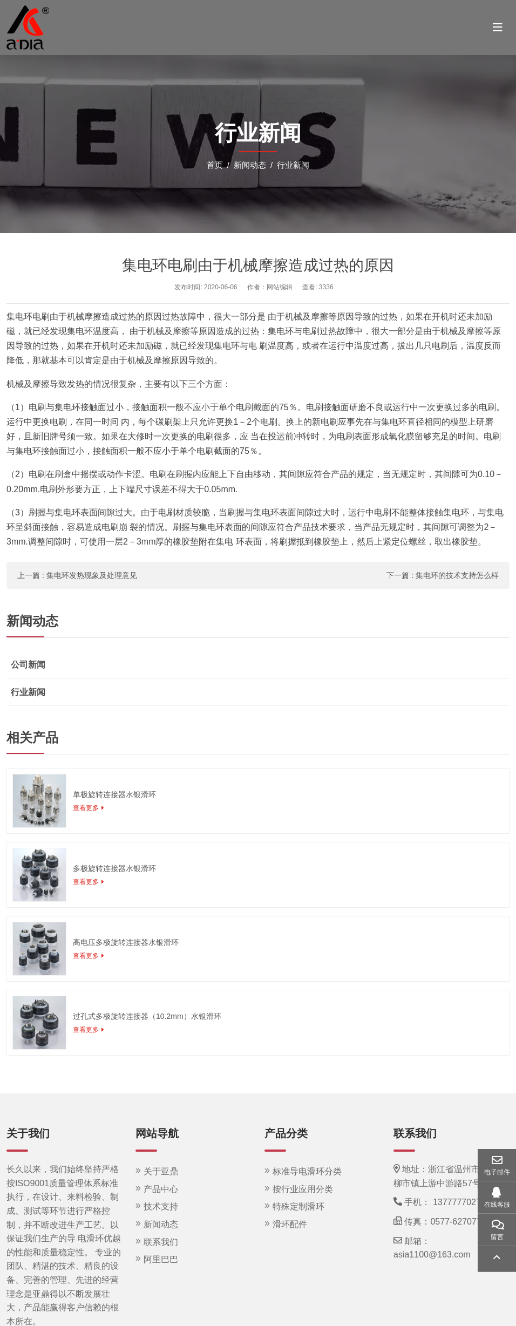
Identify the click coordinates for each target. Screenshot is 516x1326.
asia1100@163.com (432, 1254)
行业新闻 (28, 692)
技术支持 (161, 1206)
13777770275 (459, 1202)
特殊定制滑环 (298, 1206)
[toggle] (498, 27)
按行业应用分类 (303, 1189)
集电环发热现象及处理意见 (91, 575)
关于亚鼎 (161, 1171)
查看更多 (86, 808)
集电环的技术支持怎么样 (457, 575)
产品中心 (161, 1189)
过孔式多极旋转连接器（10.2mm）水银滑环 (147, 1016)
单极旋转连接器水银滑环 (114, 794)
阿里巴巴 (161, 1259)
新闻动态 (161, 1224)
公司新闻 (28, 664)
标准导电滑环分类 (307, 1171)
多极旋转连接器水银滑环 (114, 868)
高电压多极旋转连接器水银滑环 (126, 942)
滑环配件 (290, 1224)
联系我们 (161, 1242)
